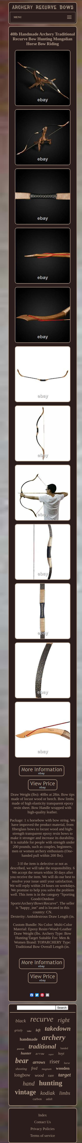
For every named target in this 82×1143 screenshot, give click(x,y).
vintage (25, 1092)
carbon (37, 1099)
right (64, 1020)
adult (49, 1099)
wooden (63, 1068)
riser (55, 1061)
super (51, 1054)
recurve (41, 1019)
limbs (64, 1093)
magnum (47, 1069)
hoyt (61, 1053)
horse (67, 1063)
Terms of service (42, 1136)
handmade (28, 1039)
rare (51, 1075)
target (64, 1075)
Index (42, 1115)
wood (39, 1075)
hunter (26, 1053)
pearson (20, 1049)
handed (64, 1048)
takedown (58, 1028)
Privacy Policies (42, 1129)
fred (34, 1068)
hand (29, 1083)
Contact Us (42, 1122)
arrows (39, 1062)
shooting (21, 1069)
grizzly (18, 1030)
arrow (40, 1054)
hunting (50, 1083)
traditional (42, 1046)
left (38, 1030)
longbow (22, 1075)
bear (21, 1061)
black (21, 1020)
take (29, 1031)
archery (53, 1037)
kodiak (47, 1093)
